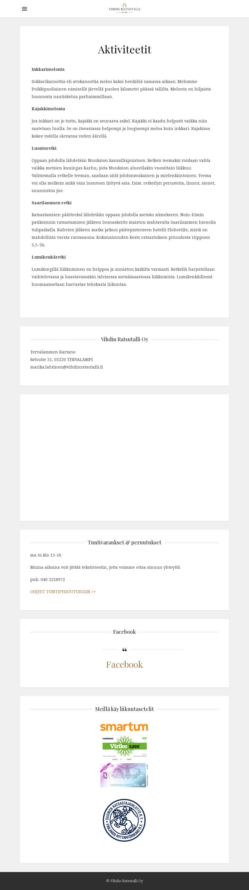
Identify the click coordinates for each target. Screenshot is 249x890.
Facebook (124, 664)
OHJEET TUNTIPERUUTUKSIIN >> (63, 591)
